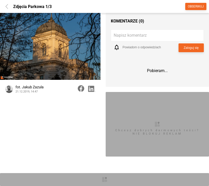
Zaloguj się (191, 48)
